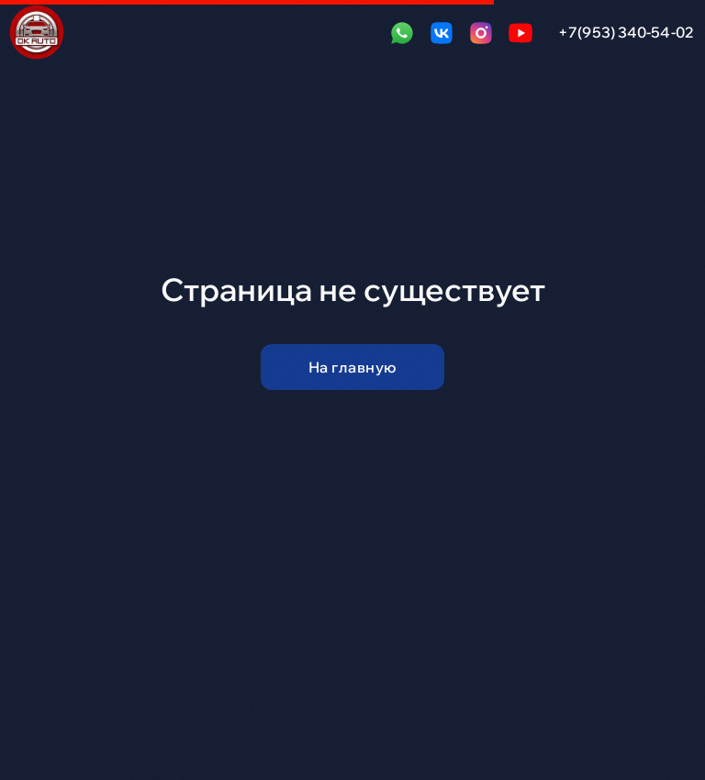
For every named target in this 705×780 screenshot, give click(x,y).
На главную (352, 367)
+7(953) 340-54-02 (626, 32)
